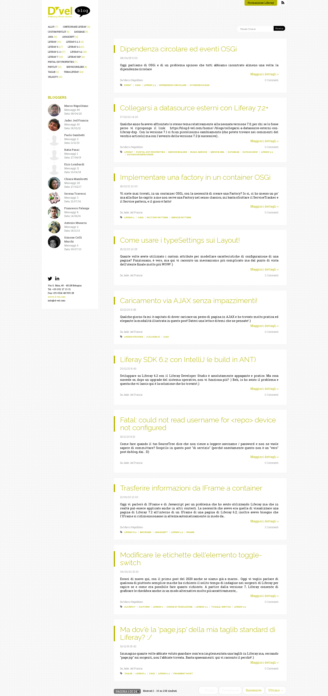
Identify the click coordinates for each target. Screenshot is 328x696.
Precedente (230, 690)
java (52, 37)
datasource (250, 152)
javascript (70, 37)
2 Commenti (271, 275)
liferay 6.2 (78, 52)
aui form (144, 607)
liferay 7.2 (267, 152)
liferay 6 (55, 47)
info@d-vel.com (56, 300)
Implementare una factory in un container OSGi (195, 177)
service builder (76, 67)
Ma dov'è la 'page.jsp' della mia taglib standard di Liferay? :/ (197, 633)
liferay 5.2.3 (75, 42)
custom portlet (58, 32)
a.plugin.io (153, 337)
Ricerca (279, 28)
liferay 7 (55, 57)
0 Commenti (271, 80)
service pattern (181, 217)
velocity (55, 77)
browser (145, 532)
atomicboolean (199, 85)
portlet (55, 67)
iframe (190, 532)
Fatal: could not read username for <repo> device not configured (198, 424)
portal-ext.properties (62, 62)
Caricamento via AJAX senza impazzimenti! (189, 300)
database (81, 32)
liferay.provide (133, 337)
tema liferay (73, 72)
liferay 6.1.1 (56, 52)
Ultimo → (275, 690)
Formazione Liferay (261, 3)
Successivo (253, 690)
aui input (130, 607)
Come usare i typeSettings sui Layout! (180, 240)
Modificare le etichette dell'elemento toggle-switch (191, 559)
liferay (54, 42)
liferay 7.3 (150, 85)
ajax (166, 337)
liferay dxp (76, 57)
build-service (198, 152)
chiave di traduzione (179, 607)
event (128, 85)
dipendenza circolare (172, 85)
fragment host (183, 673)
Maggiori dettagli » (264, 74)
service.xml (217, 152)
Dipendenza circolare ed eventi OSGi (178, 49)
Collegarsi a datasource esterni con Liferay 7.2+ (194, 108)
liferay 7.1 (202, 607)
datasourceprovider (140, 154)
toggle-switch (221, 607)
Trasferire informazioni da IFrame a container (191, 488)
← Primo (208, 690)
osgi (138, 85)
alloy (53, 26)
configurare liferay (76, 26)
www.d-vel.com (56, 296)
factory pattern (157, 217)
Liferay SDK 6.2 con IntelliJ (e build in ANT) (188, 359)
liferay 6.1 (76, 47)
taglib (53, 72)
